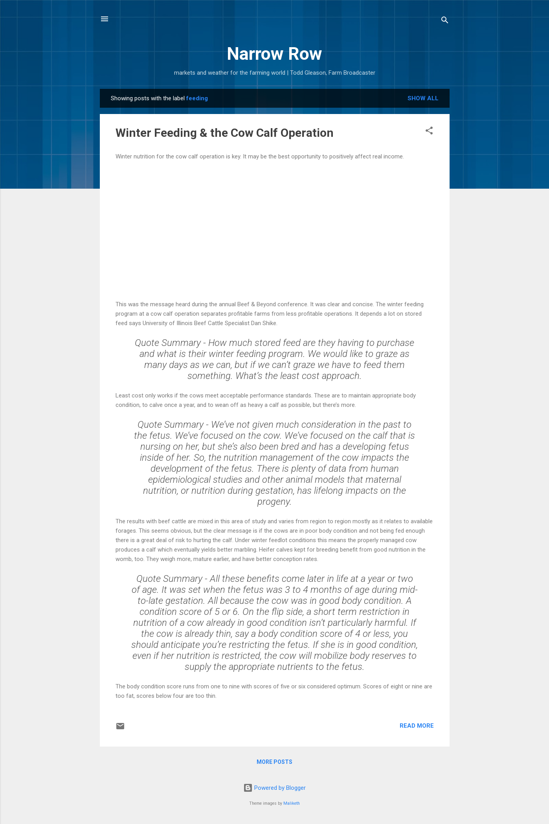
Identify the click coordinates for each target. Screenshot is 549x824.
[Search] (445, 21)
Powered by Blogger (274, 787)
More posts (274, 762)
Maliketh (291, 803)
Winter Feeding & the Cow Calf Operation (225, 133)
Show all (423, 98)
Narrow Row (274, 53)
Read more (417, 725)
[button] (429, 132)
